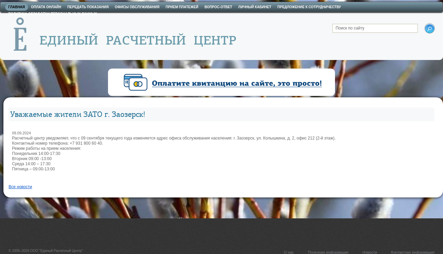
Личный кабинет (254, 7)
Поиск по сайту (350, 28)
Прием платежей (182, 7)
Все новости (20, 186)
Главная (16, 7)
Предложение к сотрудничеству (309, 7)
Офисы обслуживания (137, 7)
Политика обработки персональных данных (52, 14)
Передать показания (88, 7)
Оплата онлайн (46, 7)
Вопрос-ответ (218, 7)
